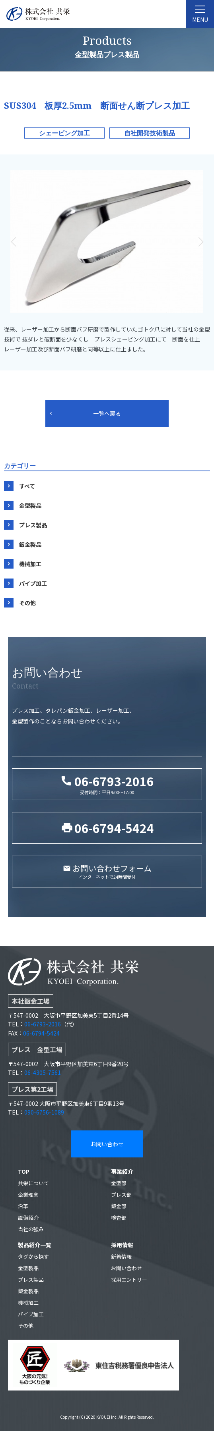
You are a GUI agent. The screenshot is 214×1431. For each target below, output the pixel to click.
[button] (200, 242)
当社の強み (31, 1229)
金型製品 (30, 505)
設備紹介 (28, 1217)
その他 (27, 603)
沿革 (23, 1206)
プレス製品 (33, 525)
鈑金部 (118, 1206)
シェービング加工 (64, 133)
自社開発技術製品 (149, 133)
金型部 (118, 1183)
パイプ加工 (33, 583)
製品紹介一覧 (34, 1245)
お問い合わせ (107, 1144)
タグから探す (33, 1256)
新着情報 (121, 1256)
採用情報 (122, 1245)
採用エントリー (129, 1279)
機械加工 (30, 564)
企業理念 (28, 1194)
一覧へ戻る (107, 413)
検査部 (118, 1217)
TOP (23, 1171)
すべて (27, 486)
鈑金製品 (30, 544)
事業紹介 (122, 1171)
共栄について (33, 1183)
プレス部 (121, 1194)
